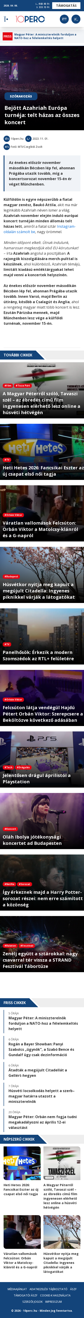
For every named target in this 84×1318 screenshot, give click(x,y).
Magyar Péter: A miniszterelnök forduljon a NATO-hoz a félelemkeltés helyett (45, 36)
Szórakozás (21, 96)
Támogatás (66, 5)
